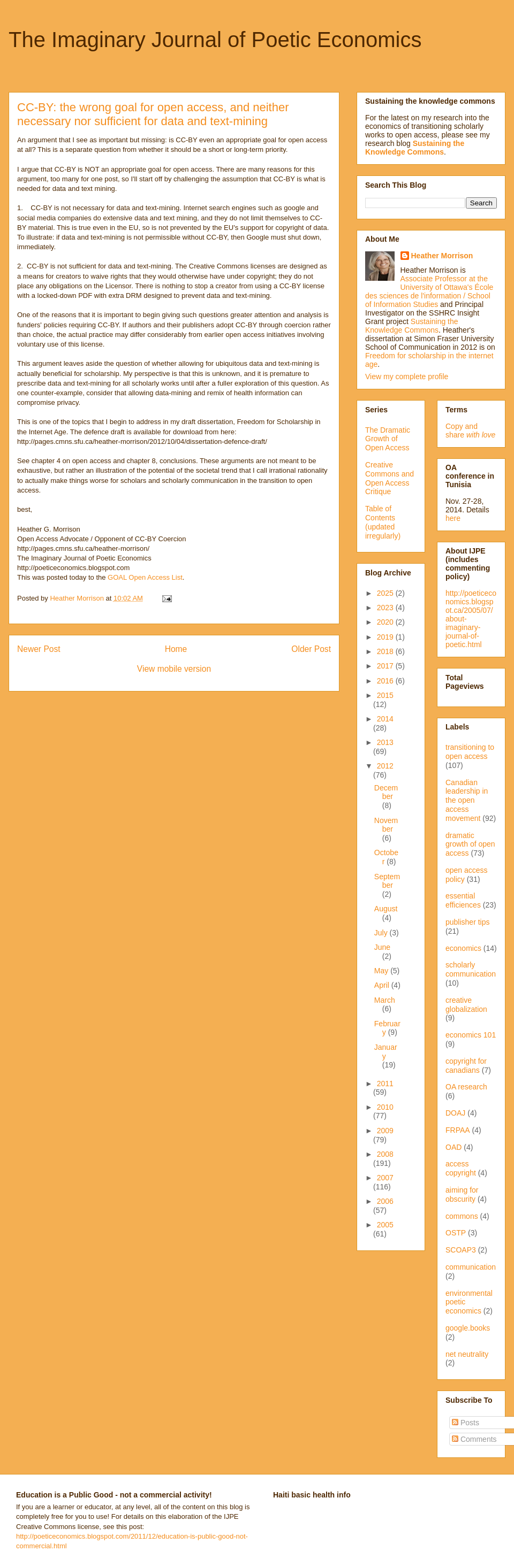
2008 (385, 1154)
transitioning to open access (469, 752)
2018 (386, 651)
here (452, 518)
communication (470, 1267)
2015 (385, 695)
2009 (385, 1130)
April (382, 985)
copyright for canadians (466, 1065)
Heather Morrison (442, 255)
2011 (385, 1083)
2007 (385, 1177)
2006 (385, 1201)
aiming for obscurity (461, 1194)
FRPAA (457, 1130)
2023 (386, 607)
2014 (385, 719)
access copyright (460, 1168)
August (386, 908)
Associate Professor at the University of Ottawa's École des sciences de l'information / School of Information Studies (429, 291)
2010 (385, 1107)
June (382, 947)
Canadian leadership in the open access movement (466, 800)
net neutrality (466, 1354)
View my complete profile (406, 376)
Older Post (311, 649)
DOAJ (455, 1113)
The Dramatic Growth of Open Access (387, 439)
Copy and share (470, 430)
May (382, 970)
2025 (386, 593)
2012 (385, 766)
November (386, 825)
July (382, 932)
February (387, 1028)
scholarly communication (470, 969)
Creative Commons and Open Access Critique (389, 478)
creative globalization (466, 1004)
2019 (386, 637)
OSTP (455, 1232)
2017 (386, 666)
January (385, 1052)
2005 (385, 1224)
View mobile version (174, 668)
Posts (465, 1422)
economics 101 (470, 1035)
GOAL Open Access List (145, 577)
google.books (467, 1328)
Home (176, 649)
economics (463, 948)
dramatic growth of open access (470, 844)
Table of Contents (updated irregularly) (382, 522)
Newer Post (39, 649)
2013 (385, 742)
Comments (474, 1439)
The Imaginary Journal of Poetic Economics (215, 39)
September (387, 881)
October (386, 857)
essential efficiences (463, 900)
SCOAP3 (460, 1250)
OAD (453, 1147)
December (386, 792)
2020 (386, 622)
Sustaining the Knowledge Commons (411, 325)
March (384, 1000)
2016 (386, 681)
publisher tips (467, 922)
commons (461, 1216)
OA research (466, 1086)
